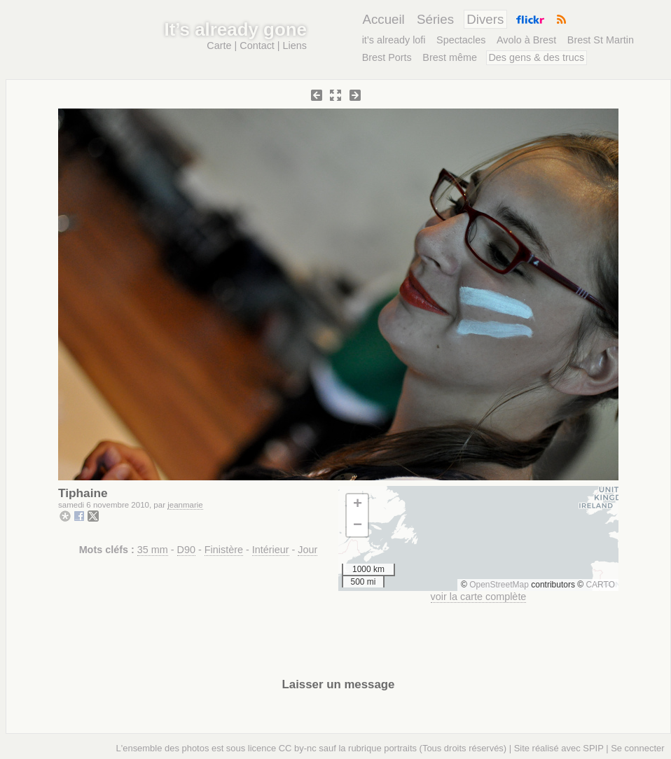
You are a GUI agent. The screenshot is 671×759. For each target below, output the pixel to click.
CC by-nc (298, 748)
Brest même (449, 57)
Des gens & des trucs (536, 57)
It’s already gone (236, 29)
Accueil (383, 19)
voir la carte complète (479, 596)
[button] (357, 504)
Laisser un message (338, 684)
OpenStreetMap (499, 585)
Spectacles (460, 40)
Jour (307, 549)
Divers (485, 19)
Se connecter (637, 748)
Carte (219, 45)
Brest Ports (387, 57)
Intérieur (270, 549)
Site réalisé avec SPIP (559, 748)
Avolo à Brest (526, 40)
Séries (435, 19)
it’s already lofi (394, 40)
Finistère (224, 549)
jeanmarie (185, 505)
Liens (295, 45)
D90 (186, 549)
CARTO (600, 585)
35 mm (152, 549)
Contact (257, 45)
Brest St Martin (600, 40)
